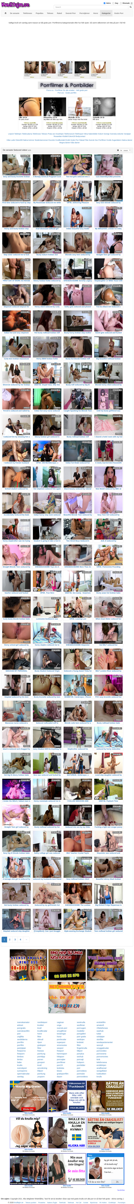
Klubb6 (65, 136)
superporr (61, 1042)
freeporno (21, 1051)
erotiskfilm (101, 1022)
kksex (59, 1071)
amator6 (100, 1025)
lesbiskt (80, 1042)
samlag (20, 1077)
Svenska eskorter (117, 134)
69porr (40, 1071)
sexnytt (100, 1045)
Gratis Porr (74, 140)
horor (39, 1034)
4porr (39, 1042)
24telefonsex (102, 1028)
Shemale (126, 3)
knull (39, 1028)
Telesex (44, 134)
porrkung (41, 1054)
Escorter (51, 140)
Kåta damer (75, 143)
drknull (40, 1039)
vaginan (60, 1022)
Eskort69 (19, 140)
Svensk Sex (93, 140)
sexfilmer (81, 1025)
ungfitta (20, 1037)
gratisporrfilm (62, 1074)
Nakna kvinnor (28, 140)
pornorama (101, 1054)
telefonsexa (102, 1062)
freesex (40, 1051)
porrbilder (81, 1065)
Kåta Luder (11, 140)
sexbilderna (22, 1039)
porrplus (80, 1054)
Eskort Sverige (104, 134)
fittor (39, 1037)
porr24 (60, 1065)
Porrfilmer (102, 140)
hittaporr (60, 1057)
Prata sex (51, 134)
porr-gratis (81, 1037)
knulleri (40, 1025)
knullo (19, 1065)
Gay (116, 3)
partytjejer (21, 1048)
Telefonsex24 (69, 134)
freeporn (21, 1054)
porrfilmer (61, 1062)
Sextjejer (127, 134)
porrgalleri (81, 1034)
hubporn (80, 1062)
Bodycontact (80, 136)
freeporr (60, 1051)
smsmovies (62, 1045)
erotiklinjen (101, 1065)
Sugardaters (116, 140)
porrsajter (61, 1059)
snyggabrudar (103, 1048)
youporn (41, 1077)
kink (98, 1059)
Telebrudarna (27, 134)
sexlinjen (81, 1039)
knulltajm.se (18, 1202)
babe (19, 1062)
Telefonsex (37, 134)
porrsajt (80, 1059)
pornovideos (82, 1077)
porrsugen (81, 1028)
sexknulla (81, 1022)
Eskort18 (71, 136)
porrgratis (21, 1028)
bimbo (20, 1059)
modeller (80, 1031)
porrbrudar (61, 1039)
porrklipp (41, 1057)
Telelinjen (17, 134)
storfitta (100, 1039)
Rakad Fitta (83, 140)
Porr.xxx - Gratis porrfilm (67, 93)
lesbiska (60, 1068)
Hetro (108, 3)
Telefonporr (79, 134)
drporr (59, 1077)
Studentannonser (41, 140)
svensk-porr (62, 1028)
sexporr (60, 1048)
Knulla (108, 140)
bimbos (20, 1057)
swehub (100, 1031)
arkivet (20, 1025)
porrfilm (20, 1042)
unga (59, 1025)
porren (40, 1059)
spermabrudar (23, 1074)
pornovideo (101, 1051)
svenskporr (22, 1068)
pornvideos (82, 1071)
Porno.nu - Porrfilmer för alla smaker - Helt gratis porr (67, 90)
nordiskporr (42, 1022)
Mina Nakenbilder (91, 134)
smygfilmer (61, 1031)
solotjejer (101, 1037)
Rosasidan (58, 136)
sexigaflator (102, 1071)
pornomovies (102, 1057)
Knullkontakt (60, 140)
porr (19, 1034)
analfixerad (101, 1068)
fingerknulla (82, 1048)
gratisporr (41, 1045)
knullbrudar (42, 1031)
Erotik (67, 140)
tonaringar (61, 1034)
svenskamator (23, 1022)
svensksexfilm (23, 1031)
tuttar (99, 1034)
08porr (80, 1051)
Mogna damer (64, 143)
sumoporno (22, 1071)
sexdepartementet (105, 1042)
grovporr (41, 1062)
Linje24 (11, 134)
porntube (81, 1074)
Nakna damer (127, 140)
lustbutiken (101, 1074)
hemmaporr (62, 1054)
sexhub (80, 1057)
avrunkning (42, 1068)
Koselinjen (60, 134)
